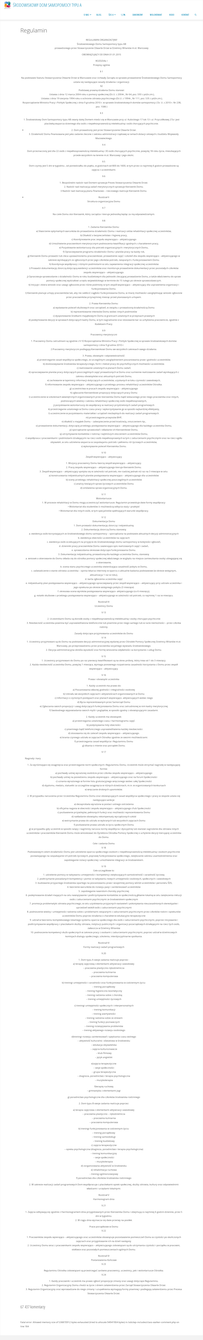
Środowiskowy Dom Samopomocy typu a (47, 5)
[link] (196, 15)
